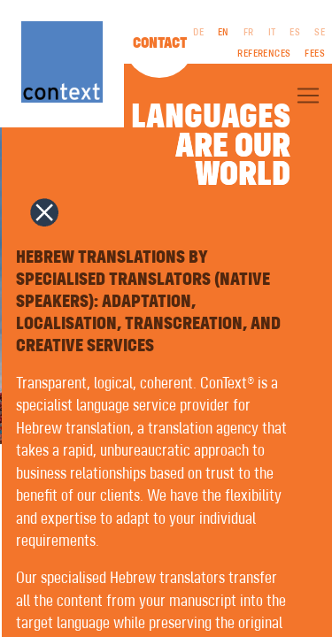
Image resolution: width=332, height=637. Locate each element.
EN (223, 32)
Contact (160, 43)
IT (272, 32)
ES (295, 32)
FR (248, 32)
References (263, 54)
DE (198, 32)
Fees (315, 54)
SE (319, 32)
